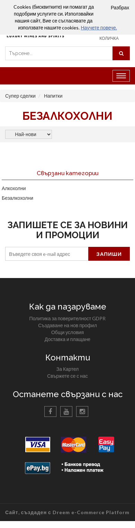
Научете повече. (99, 27)
